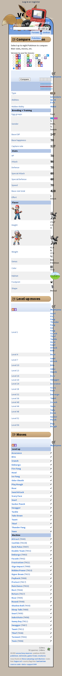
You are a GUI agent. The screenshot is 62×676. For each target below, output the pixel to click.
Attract (15, 539)
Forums (35, 32)
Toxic (14, 641)
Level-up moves (28, 299)
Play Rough (53, 425)
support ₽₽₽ (32, 664)
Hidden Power (19, 570)
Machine (16, 535)
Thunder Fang (54, 323)
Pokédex (37, 18)
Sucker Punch (53, 418)
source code (15, 664)
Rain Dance (17, 586)
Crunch (53, 333)
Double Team (18, 550)
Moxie (53, 106)
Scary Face (53, 389)
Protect (16, 582)
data (24, 664)
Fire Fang (52, 318)
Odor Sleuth (53, 370)
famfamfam (41, 661)
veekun (46, 32)
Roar (52, 376)
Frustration (17, 562)
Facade (15, 558)
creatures (41, 656)
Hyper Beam (18, 574)
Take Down (53, 411)
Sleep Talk (17, 609)
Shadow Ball (18, 605)
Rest (14, 590)
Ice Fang (52, 329)
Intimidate (55, 97)
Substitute (17, 617)
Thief (53, 336)
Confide (15, 542)
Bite (52, 350)
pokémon (14, 656)
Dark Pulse (17, 546)
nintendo (23, 656)
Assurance (55, 383)
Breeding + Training (22, 110)
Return (15, 593)
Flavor (15, 202)
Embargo (54, 394)
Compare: (24, 79)
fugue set (18, 661)
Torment (16, 637)
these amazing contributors (33, 659)
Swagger (54, 379)
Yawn (52, 406)
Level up (16, 449)
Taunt (53, 398)
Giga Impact (18, 566)
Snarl (52, 313)
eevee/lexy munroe (24, 653)
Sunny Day (17, 621)
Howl (52, 342)
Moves (21, 434)
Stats (15, 151)
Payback (16, 578)
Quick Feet (53, 101)
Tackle (53, 339)
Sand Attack (53, 346)
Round (15, 601)
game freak (32, 656)
